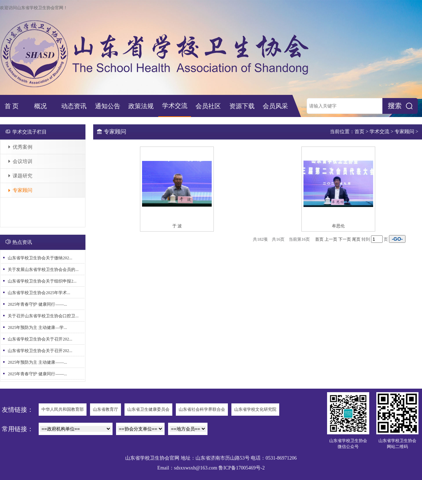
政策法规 (141, 106)
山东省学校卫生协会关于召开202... (40, 339)
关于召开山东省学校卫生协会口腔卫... (43, 315)
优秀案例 (22, 147)
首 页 (12, 106)
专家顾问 (22, 190)
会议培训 (22, 161)
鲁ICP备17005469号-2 (241, 468)
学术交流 (174, 105)
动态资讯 (74, 106)
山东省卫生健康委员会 (148, 409)
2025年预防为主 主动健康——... (37, 362)
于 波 (177, 225)
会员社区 (208, 106)
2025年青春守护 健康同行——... (37, 304)
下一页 (344, 239)
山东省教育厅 (105, 409)
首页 (359, 131)
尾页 (356, 239)
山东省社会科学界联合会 (202, 409)
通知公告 (107, 106)
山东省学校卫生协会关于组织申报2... (42, 281)
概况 (40, 106)
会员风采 (275, 106)
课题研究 (22, 176)
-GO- (397, 239)
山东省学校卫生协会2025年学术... (39, 292)
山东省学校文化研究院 (255, 409)
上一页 (331, 239)
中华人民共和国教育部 (62, 409)
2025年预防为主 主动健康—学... (37, 327)
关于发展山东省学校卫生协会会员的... (43, 269)
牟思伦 (338, 225)
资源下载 (242, 106)
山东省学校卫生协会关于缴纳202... (40, 257)
